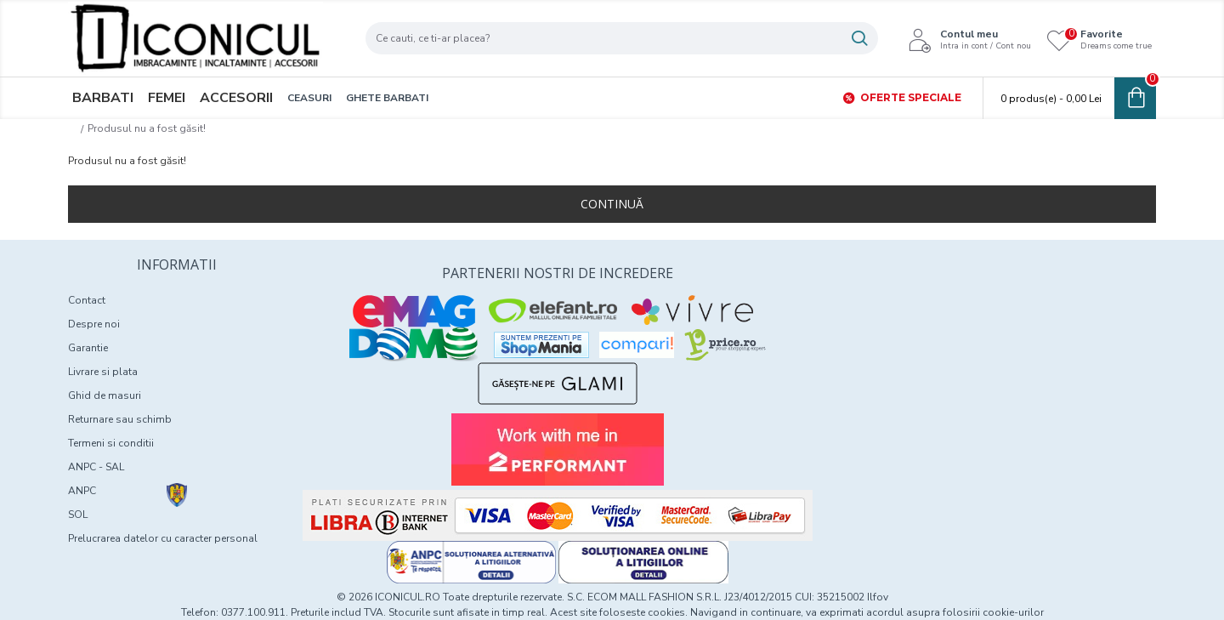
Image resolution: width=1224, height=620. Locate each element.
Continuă (612, 204)
